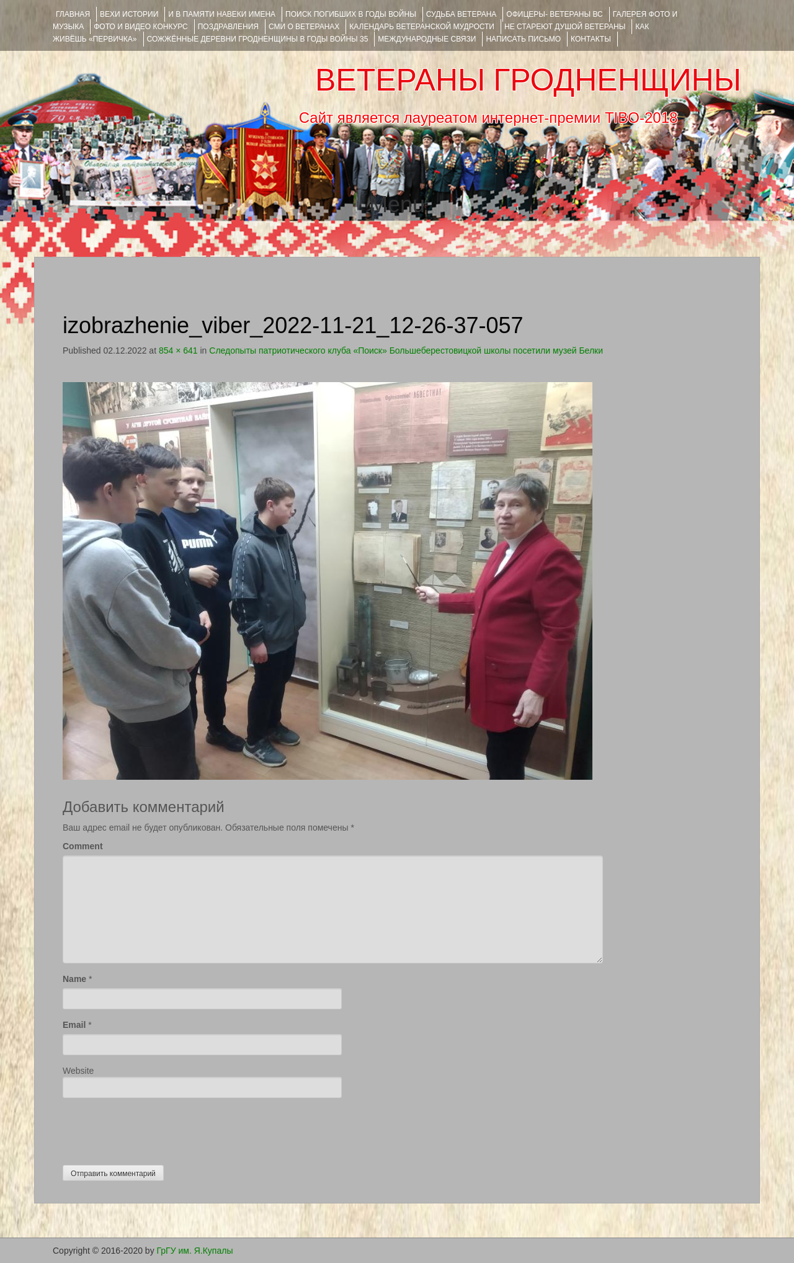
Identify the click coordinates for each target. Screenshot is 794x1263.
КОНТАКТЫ (591, 39)
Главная (73, 14)
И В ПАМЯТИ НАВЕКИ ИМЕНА (221, 14)
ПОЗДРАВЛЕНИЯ (228, 26)
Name (74, 979)
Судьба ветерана (461, 14)
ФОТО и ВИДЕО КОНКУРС (140, 26)
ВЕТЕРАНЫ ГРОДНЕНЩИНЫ (528, 80)
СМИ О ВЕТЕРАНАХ (304, 26)
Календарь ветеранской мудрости (421, 26)
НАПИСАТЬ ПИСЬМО (523, 39)
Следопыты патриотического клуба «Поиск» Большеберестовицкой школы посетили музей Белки (406, 350)
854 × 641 (178, 350)
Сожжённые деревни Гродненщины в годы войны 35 (257, 39)
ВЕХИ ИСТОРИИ (129, 14)
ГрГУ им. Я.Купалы (195, 1251)
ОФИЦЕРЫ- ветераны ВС (554, 14)
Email (74, 1025)
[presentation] (157, 1128)
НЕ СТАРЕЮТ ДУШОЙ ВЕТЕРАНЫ (564, 26)
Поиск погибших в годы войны (350, 14)
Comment (83, 846)
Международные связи (427, 39)
